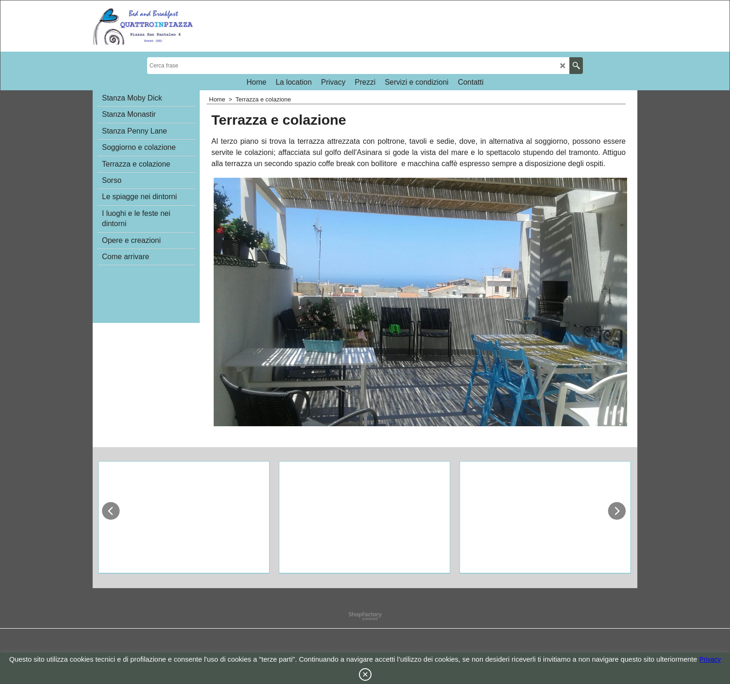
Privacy (710, 659)
